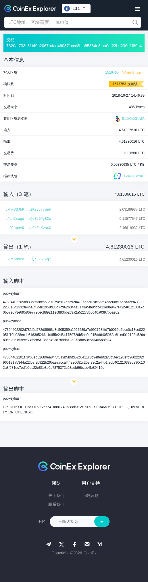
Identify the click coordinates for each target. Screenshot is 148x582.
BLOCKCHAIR (129, 118)
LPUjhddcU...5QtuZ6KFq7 (28, 259)
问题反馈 (91, 495)
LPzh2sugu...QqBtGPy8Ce (28, 219)
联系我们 (56, 504)
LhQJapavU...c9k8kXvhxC (28, 228)
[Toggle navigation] (137, 9)
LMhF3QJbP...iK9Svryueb (28, 210)
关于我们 (56, 495)
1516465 (112, 72)
